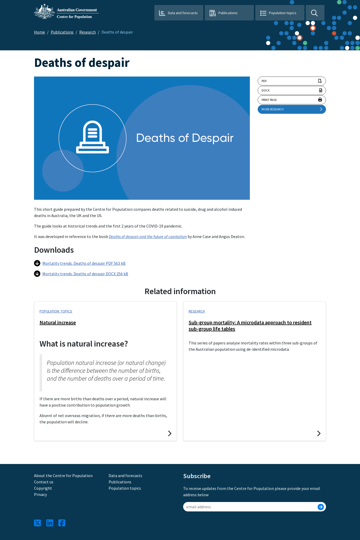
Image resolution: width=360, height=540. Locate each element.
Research (87, 32)
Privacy (40, 494)
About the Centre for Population (63, 475)
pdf (292, 81)
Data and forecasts (183, 12)
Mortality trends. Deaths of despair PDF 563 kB (80, 263)
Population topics (282, 12)
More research (292, 109)
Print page (292, 100)
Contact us (43, 481)
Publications (228, 12)
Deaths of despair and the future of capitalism (148, 236)
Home (39, 32)
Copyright (43, 488)
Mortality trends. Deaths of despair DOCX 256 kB (81, 274)
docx (292, 90)
